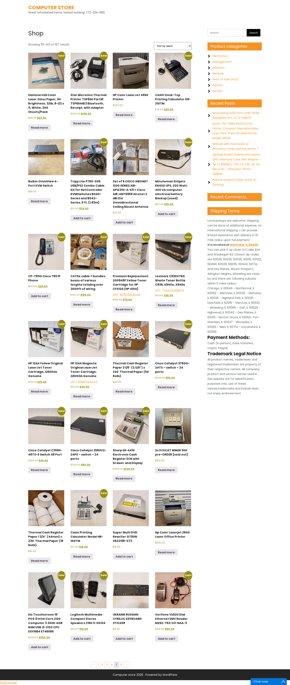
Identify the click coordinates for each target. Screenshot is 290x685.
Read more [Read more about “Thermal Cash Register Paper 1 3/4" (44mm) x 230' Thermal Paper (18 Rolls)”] (39, 561)
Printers (217, 85)
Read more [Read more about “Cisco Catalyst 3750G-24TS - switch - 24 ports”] (166, 387)
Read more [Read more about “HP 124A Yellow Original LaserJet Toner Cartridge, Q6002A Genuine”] (39, 392)
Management (222, 62)
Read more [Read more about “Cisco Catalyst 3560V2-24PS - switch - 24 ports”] (81, 474)
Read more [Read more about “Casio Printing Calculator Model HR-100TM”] (81, 557)
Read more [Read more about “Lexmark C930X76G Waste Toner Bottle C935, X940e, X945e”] (166, 305)
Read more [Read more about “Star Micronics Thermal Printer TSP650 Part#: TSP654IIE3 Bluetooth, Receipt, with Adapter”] (81, 123)
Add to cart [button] (82, 218)
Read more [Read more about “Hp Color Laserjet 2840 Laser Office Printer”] (166, 552)
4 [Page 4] (112, 665)
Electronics (220, 56)
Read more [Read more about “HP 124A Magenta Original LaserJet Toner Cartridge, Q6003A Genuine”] (81, 396)
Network (218, 73)
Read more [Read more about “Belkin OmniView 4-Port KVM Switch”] (39, 201)
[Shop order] (173, 46)
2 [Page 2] (102, 665)
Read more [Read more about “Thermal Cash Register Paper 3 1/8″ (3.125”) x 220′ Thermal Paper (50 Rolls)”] (124, 392)
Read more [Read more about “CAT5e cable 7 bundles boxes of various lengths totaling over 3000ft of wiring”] (81, 305)
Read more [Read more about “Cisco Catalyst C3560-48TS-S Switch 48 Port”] (39, 470)
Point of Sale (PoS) (225, 79)
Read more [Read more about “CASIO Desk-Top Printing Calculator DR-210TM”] (166, 119)
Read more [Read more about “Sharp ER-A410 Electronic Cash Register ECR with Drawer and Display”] (124, 478)
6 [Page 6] (121, 665)
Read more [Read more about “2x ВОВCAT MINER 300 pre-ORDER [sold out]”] (166, 470)
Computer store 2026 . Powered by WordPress (145, 675)
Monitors (218, 68)
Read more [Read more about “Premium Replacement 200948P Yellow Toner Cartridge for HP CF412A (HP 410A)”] (124, 309)
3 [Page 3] (107, 665)
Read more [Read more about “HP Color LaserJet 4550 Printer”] (124, 115)
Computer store (51, 7)
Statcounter (8, 683)
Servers (217, 91)
